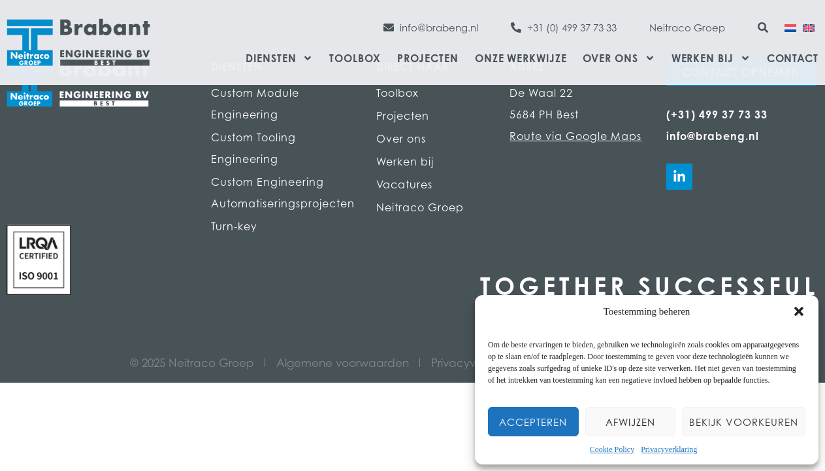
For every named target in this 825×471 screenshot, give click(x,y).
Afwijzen (630, 422)
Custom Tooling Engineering (253, 148)
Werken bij (711, 58)
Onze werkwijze (521, 58)
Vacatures (404, 184)
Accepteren (533, 422)
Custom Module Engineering (255, 103)
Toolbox (354, 58)
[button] (798, 311)
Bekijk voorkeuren (743, 422)
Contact (792, 58)
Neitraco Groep (420, 207)
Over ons (619, 58)
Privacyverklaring (669, 449)
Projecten (428, 58)
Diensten (279, 58)
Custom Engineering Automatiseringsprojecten (280, 192)
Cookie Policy (612, 449)
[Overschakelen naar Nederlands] (790, 27)
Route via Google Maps (575, 136)
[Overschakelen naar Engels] (809, 27)
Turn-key (234, 226)
